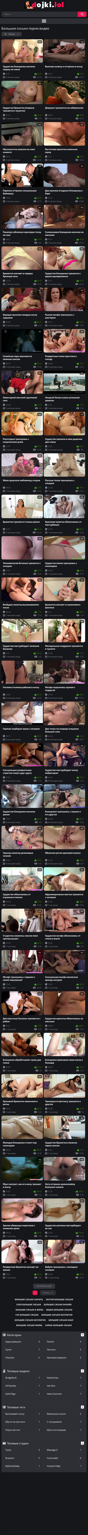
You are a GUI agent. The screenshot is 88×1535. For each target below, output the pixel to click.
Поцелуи (22, 1357)
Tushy (22, 1450)
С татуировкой (64, 1421)
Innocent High (64, 1466)
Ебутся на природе (64, 1430)
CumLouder (64, 1458)
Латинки (64, 1349)
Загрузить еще (44, 1286)
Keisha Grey (64, 1377)
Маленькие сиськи (64, 1413)
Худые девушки (22, 1341)
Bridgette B (22, 1377)
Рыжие (64, 1341)
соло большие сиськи (28, 1304)
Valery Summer (64, 1393)
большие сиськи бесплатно (57, 1315)
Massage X (64, 1450)
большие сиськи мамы (29, 1325)
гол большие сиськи (27, 1315)
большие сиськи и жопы (29, 1310)
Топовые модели (18, 1371)
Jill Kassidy (22, 1385)
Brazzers (22, 1458)
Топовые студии (18, 1443)
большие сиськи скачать (29, 1299)
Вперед (46, 1293)
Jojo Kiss (64, 1385)
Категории (14, 1335)
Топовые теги (16, 1407)
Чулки (22, 1349)
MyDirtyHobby (22, 1466)
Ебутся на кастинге (22, 1421)
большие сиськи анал (61, 1320)
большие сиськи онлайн (58, 1304)
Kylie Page (22, 1393)
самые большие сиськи (58, 1325)
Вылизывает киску (22, 1413)
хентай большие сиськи (59, 1299)
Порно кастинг (22, 1430)
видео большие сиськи (59, 1310)
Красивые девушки (64, 1357)
